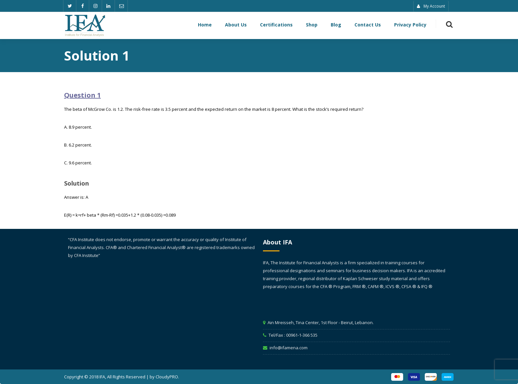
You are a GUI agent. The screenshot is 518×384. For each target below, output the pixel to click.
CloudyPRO (167, 377)
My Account (431, 6)
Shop (311, 25)
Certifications (276, 25)
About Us (236, 25)
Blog (336, 25)
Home (205, 25)
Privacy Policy (410, 25)
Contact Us (367, 25)
